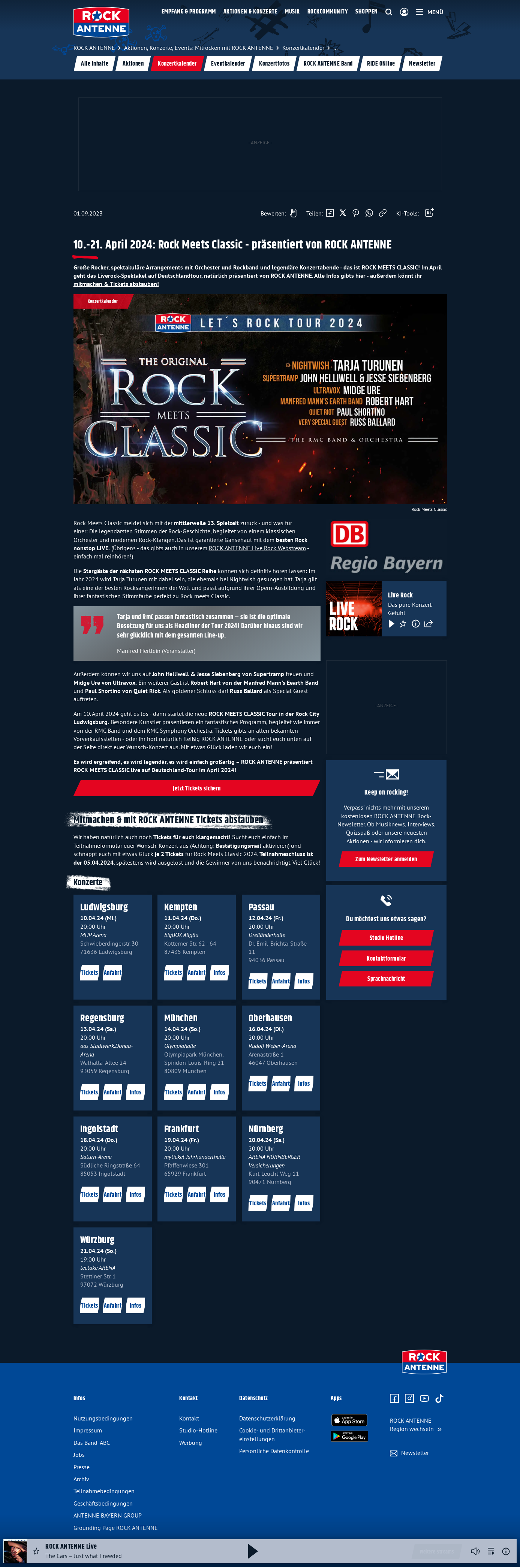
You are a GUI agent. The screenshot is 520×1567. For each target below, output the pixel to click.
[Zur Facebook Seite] (394, 1398)
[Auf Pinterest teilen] (356, 213)
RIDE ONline (381, 64)
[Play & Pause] (391, 623)
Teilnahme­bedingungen (104, 1491)
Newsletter (422, 64)
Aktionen (133, 64)
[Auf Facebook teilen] (330, 213)
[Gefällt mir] (277, 213)
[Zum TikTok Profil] (439, 1398)
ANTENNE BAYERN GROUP (107, 1515)
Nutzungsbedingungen (103, 1418)
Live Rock (400, 596)
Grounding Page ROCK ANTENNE (115, 1527)
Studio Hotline (386, 938)
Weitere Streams (437, 1552)
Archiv (81, 1479)
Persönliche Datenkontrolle (274, 1451)
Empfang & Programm (189, 11)
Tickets (89, 973)
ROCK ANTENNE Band (328, 64)
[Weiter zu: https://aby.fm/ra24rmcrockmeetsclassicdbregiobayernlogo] (386, 547)
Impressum (87, 1430)
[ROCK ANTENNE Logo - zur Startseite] (101, 22)
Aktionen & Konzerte (250, 11)
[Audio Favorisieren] (36, 1551)
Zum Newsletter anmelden (387, 859)
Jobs (79, 1454)
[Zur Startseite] (424, 1375)
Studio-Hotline (198, 1430)
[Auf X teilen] (343, 213)
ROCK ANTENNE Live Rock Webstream (257, 548)
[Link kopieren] (383, 213)
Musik (292, 11)
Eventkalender (228, 64)
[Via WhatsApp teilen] (369, 213)
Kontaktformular (386, 958)
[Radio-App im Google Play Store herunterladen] (349, 1436)
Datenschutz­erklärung (267, 1418)
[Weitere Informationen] (506, 1551)
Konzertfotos (274, 64)
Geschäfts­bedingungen (103, 1503)
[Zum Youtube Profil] (424, 1398)
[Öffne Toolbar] (429, 213)
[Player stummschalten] (475, 1551)
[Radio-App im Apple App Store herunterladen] (349, 1420)
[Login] (404, 12)
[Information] (415, 623)
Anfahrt (112, 973)
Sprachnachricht (387, 979)
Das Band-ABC (91, 1442)
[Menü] (429, 12)
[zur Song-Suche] (491, 1551)
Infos (220, 973)
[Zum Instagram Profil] (409, 1398)
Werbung (190, 1442)
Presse (81, 1467)
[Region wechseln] (416, 1424)
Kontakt (189, 1418)
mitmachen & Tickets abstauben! (116, 283)
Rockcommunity (327, 11)
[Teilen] (428, 623)
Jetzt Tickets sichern (197, 788)
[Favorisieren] (403, 623)
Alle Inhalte (94, 64)
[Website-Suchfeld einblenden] (389, 12)
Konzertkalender (177, 64)
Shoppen (366, 11)
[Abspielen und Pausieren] (253, 1551)
